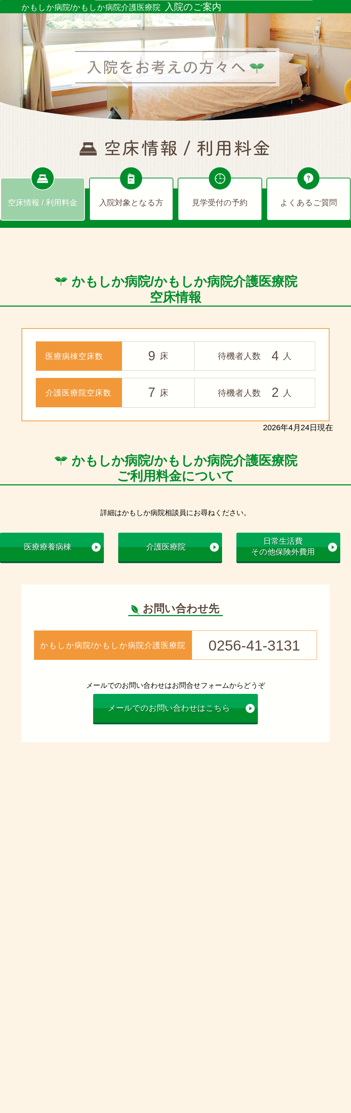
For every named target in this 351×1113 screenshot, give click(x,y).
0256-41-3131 (254, 644)
